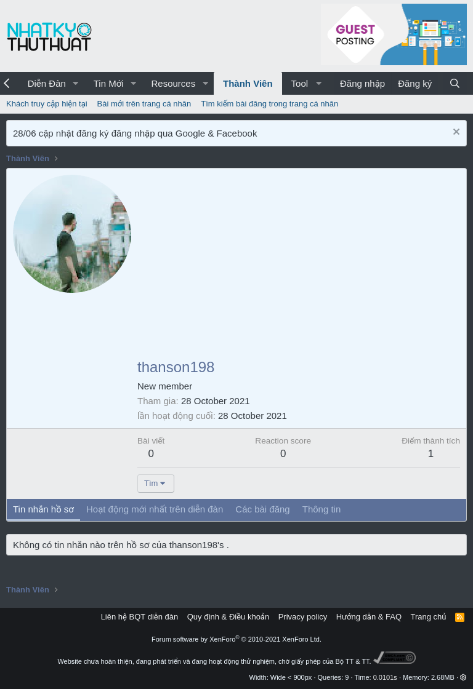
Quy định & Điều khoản (228, 616)
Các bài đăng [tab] (262, 509)
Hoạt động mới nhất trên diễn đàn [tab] (154, 509)
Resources (173, 83)
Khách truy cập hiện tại (46, 103)
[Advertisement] (298, 267)
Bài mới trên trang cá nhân (144, 103)
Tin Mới (109, 83)
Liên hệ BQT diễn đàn (140, 616)
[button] (75, 83)
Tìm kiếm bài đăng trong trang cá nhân (269, 103)
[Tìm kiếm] (455, 83)
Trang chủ (429, 616)
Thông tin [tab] (321, 509)
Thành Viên (248, 83)
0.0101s (385, 677)
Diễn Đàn (47, 83)
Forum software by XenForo (236, 639)
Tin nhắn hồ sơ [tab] (43, 509)
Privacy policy (302, 616)
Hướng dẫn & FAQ (369, 616)
